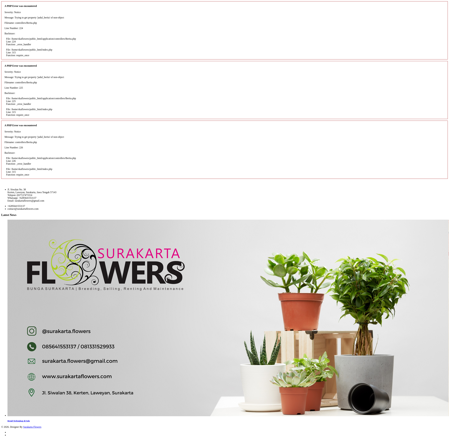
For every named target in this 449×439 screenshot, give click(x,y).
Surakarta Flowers (32, 427)
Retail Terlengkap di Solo (18, 421)
